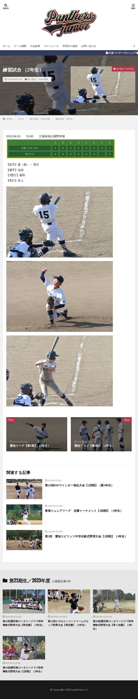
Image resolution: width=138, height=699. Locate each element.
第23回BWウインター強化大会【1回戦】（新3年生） (79, 485)
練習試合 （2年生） (65, 119)
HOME (9, 119)
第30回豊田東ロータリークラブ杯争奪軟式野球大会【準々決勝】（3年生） (113, 625)
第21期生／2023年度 (37, 79)
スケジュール (51, 45)
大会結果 (35, 45)
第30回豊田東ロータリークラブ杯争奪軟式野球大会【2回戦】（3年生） (23, 669)
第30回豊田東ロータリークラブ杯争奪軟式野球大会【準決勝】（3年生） (23, 623)
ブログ (21, 119)
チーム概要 (20, 45)
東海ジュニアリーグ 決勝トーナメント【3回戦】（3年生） (84, 510)
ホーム (6, 45)
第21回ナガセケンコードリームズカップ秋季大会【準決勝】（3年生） (68, 623)
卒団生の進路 (69, 45)
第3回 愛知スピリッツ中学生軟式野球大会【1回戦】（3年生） (86, 536)
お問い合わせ (88, 45)
